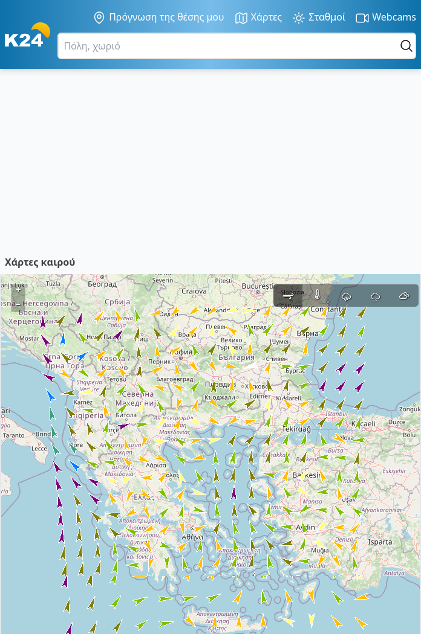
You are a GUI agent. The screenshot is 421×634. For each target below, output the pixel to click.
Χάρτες (258, 17)
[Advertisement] (210, 159)
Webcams (385, 17)
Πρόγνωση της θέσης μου (158, 17)
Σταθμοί (318, 17)
